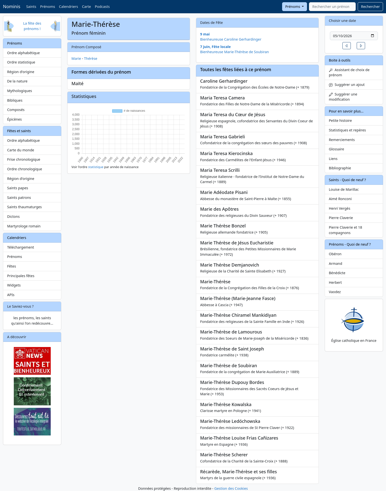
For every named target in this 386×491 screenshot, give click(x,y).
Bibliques (14, 100)
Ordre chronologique (24, 169)
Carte (86, 6)
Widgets (14, 285)
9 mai (205, 34)
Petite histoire (340, 120)
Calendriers (68, 6)
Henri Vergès (339, 208)
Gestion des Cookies (231, 488)
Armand (335, 263)
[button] (346, 45)
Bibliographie (340, 168)
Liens (333, 158)
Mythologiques (19, 90)
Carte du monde (20, 150)
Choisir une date (342, 20)
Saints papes (17, 188)
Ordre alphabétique (23, 52)
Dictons (13, 216)
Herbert (335, 282)
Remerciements (342, 139)
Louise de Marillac (344, 189)
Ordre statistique (21, 62)
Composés (16, 109)
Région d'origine (20, 71)
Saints (31, 6)
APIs (11, 294)
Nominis (11, 6)
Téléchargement (20, 247)
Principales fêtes (20, 275)
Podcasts (102, 6)
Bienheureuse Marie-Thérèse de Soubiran (234, 51)
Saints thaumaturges (24, 207)
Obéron (335, 254)
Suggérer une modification (343, 97)
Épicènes (14, 119)
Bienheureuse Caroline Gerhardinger (230, 39)
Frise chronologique (23, 159)
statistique (95, 167)
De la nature (17, 81)
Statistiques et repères (347, 130)
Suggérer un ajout (347, 84)
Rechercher (370, 6)
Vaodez (335, 291)
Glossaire (336, 149)
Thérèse (90, 58)
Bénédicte (337, 272)
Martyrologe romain (24, 226)
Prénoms (47, 6)
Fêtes (11, 266)
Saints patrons (19, 197)
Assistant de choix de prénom (349, 72)
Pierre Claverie (341, 217)
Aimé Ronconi (340, 198)
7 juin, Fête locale (215, 46)
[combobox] (332, 6)
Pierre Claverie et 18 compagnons (345, 230)
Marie (76, 58)
